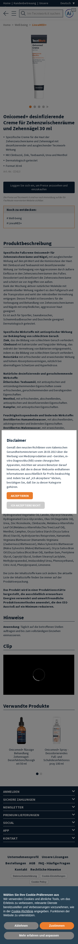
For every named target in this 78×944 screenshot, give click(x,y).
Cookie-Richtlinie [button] (22, 911)
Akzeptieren (20, 496)
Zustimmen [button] (57, 925)
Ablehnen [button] (21, 925)
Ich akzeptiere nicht (26, 505)
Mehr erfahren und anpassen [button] (39, 935)
